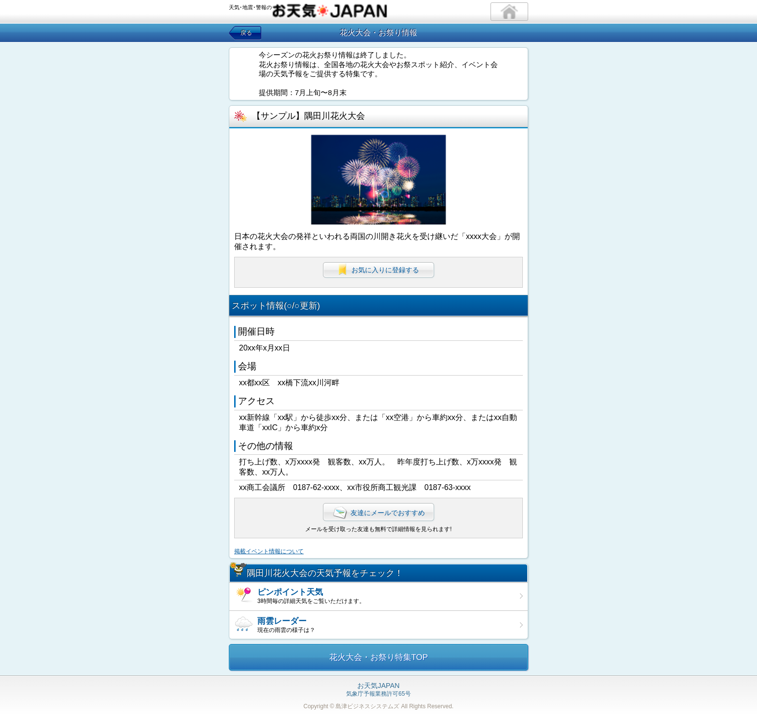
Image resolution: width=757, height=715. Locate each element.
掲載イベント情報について (269, 551)
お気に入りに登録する (378, 269)
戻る (246, 32)
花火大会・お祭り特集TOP (378, 657)
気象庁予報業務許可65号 (378, 690)
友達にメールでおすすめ (378, 512)
